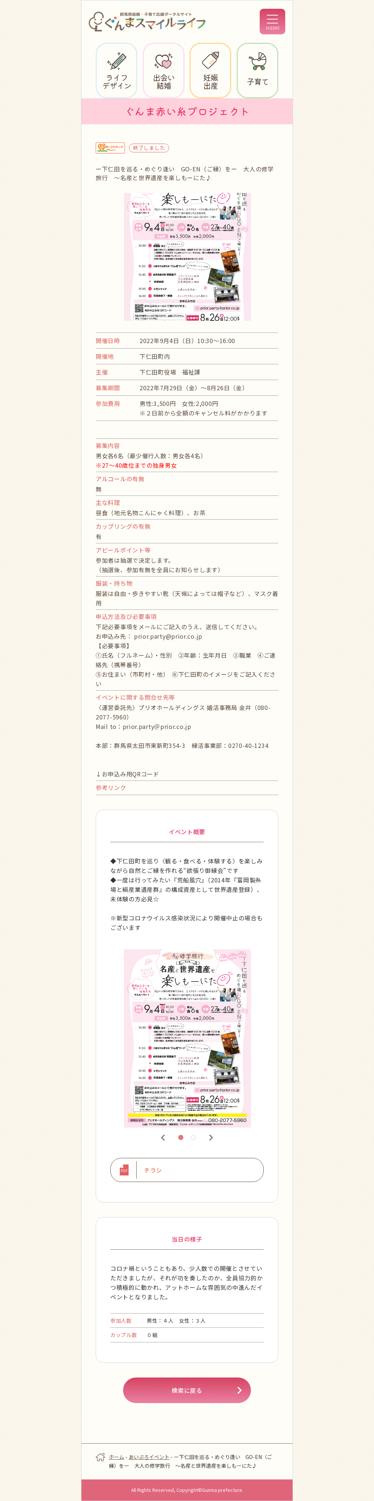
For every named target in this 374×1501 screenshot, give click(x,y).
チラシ (153, 1170)
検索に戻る (187, 1390)
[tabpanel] (187, 1039)
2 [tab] (194, 1138)
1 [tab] (182, 1138)
